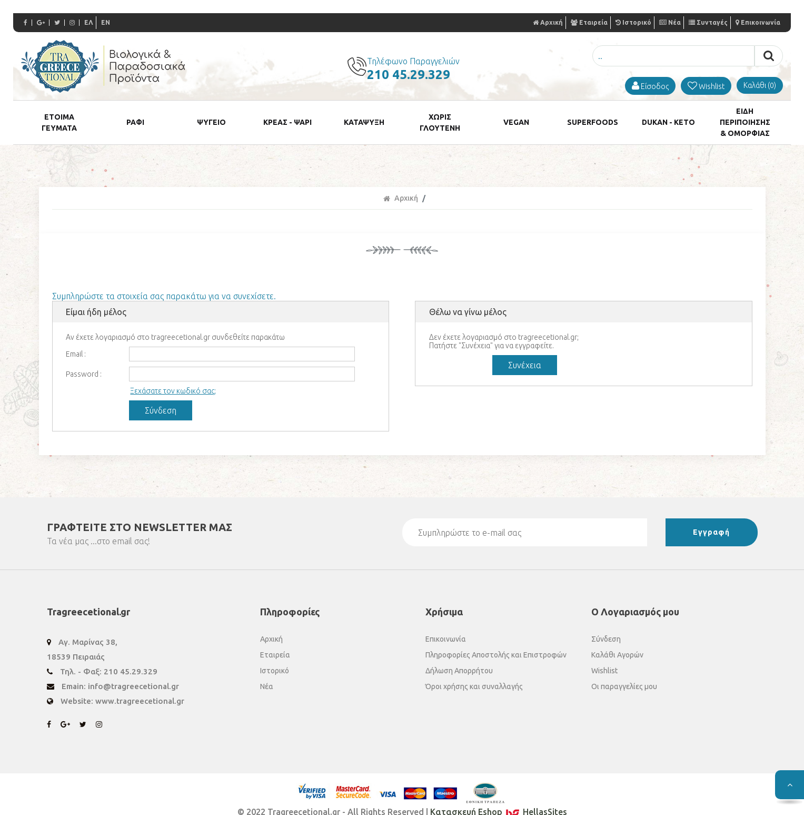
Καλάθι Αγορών (617, 639)
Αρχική (548, 22)
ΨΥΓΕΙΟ (211, 114)
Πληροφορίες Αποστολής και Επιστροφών (496, 639)
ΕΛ (88, 22)
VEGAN (516, 114)
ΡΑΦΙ (135, 114)
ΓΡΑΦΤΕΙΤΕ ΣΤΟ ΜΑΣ (139, 511)
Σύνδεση (606, 623)
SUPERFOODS (592, 114)
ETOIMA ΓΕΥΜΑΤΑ (59, 114)
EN (105, 22)
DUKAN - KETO (668, 114)
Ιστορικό (633, 22)
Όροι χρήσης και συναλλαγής (474, 670)
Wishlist (604, 655)
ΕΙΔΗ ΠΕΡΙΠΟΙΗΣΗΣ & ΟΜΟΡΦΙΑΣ (745, 114)
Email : (76, 338)
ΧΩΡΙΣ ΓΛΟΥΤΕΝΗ (440, 114)
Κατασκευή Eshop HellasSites (498, 796)
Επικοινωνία (758, 22)
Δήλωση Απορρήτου (459, 655)
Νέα (670, 22)
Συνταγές (708, 22)
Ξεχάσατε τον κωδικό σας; (173, 375)
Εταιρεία (589, 22)
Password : (84, 358)
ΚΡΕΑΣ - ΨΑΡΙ (287, 114)
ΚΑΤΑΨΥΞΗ (364, 114)
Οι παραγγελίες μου (624, 670)
